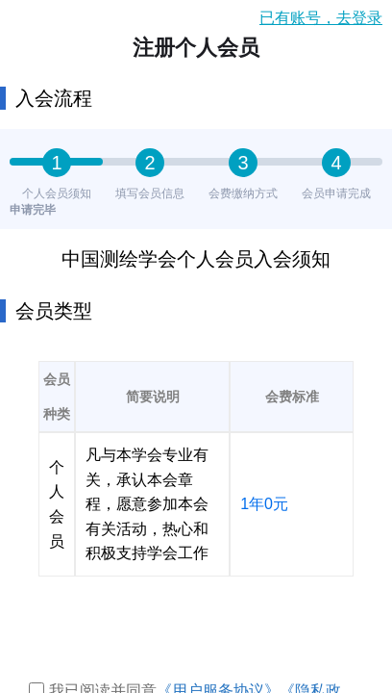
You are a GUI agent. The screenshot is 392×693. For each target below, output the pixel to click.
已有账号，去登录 (320, 18)
